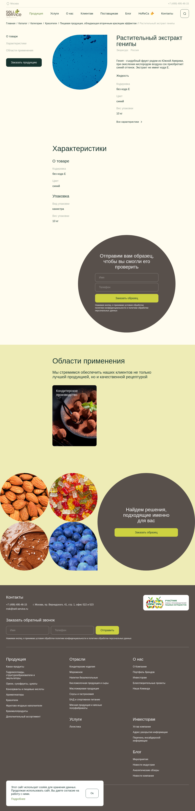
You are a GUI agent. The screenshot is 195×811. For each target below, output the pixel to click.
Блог (128, 13)
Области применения (19, 50)
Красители (12, 700)
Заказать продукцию (24, 62)
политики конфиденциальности (110, 308)
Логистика (75, 726)
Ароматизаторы (15, 694)
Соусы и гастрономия (81, 694)
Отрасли (77, 659)
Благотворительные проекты (149, 683)
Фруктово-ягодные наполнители (24, 705)
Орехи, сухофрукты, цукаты (21, 683)
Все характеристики (129, 122)
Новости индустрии (144, 764)
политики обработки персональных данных (110, 638)
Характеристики (16, 43)
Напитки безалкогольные (83, 677)
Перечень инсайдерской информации (146, 739)
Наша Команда (141, 688)
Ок (92, 793)
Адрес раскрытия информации (150, 732)
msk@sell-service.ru (17, 609)
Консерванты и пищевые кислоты (25, 689)
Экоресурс (122, 50)
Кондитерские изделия (82, 666)
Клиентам (87, 13)
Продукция (36, 13)
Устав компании (142, 726)
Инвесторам (140, 677)
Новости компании (143, 775)
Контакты (167, 13)
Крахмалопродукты (17, 711)
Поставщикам (109, 13)
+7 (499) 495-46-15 (178, 3)
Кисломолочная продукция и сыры (88, 683)
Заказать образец (126, 298)
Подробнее (18, 798)
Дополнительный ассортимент (23, 716)
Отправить (107, 630)
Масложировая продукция (84, 688)
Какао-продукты (15, 666)
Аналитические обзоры (146, 770)
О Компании (140, 666)
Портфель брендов (143, 672)
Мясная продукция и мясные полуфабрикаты (85, 706)
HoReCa (146, 13)
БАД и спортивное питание (84, 699)
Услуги (54, 13)
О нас (69, 13)
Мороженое (76, 672)
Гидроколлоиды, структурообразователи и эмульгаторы (20, 675)
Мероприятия (140, 759)
